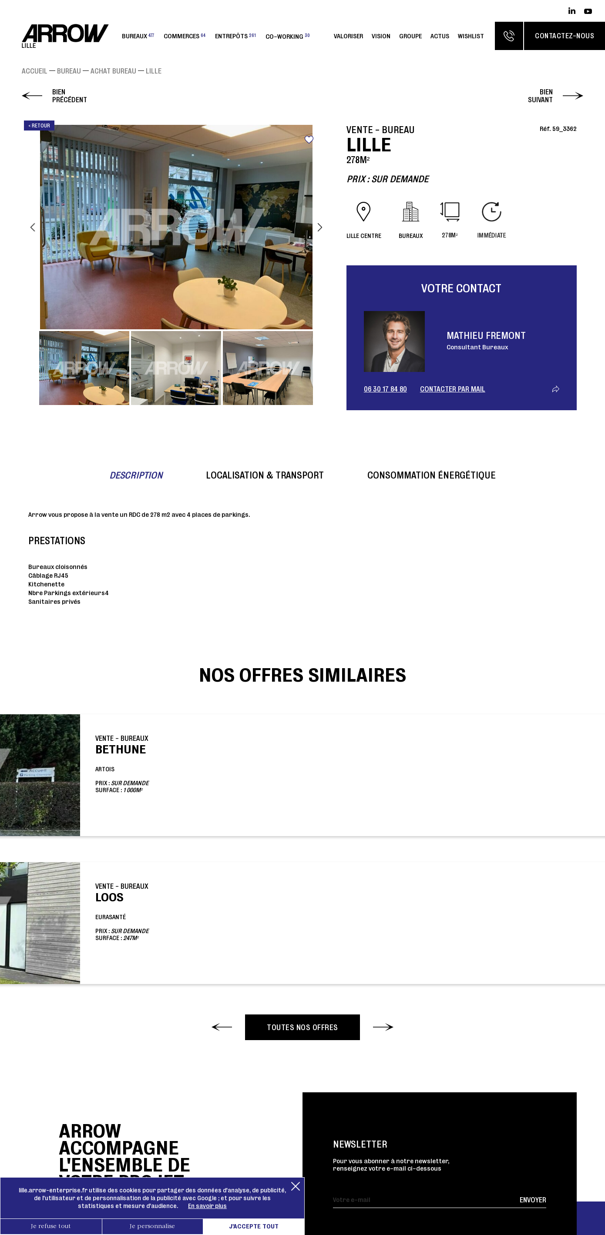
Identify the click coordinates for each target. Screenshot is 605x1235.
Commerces (184, 36)
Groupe (410, 36)
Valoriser (348, 36)
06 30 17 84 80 (385, 389)
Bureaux (138, 36)
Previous (32, 227)
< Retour (39, 125)
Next (319, 227)
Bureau (69, 71)
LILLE (153, 71)
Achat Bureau (113, 71)
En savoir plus (207, 1205)
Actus (439, 36)
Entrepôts (235, 36)
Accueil (34, 71)
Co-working (288, 36)
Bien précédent (69, 96)
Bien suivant (540, 96)
